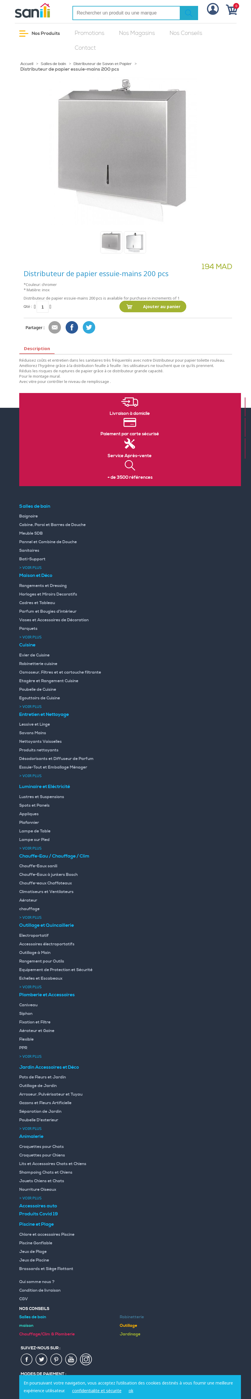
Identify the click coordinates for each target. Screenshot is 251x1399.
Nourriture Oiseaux (37, 1189)
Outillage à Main (35, 952)
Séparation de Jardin (40, 1111)
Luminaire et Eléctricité (44, 787)
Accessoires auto (38, 1206)
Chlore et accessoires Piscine (47, 1234)
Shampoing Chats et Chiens (45, 1172)
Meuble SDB (31, 533)
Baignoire (28, 516)
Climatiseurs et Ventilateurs (46, 892)
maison (26, 1325)
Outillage (128, 1325)
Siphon (26, 1013)
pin (56, 1359)
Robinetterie (132, 1317)
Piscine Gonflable (35, 1243)
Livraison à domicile (130, 413)
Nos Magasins (137, 33)
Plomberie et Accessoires (47, 995)
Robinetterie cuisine (38, 664)
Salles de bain (53, 64)
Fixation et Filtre (35, 1022)
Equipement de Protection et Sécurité (56, 970)
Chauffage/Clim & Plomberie (47, 1334)
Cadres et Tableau (37, 603)
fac (27, 1359)
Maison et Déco (35, 575)
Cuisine (27, 645)
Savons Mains (32, 733)
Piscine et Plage (36, 1224)
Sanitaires (29, 550)
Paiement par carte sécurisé (130, 434)
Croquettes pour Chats (41, 1146)
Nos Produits (39, 33)
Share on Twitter (89, 327)
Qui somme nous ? (37, 1282)
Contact (85, 48)
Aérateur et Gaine (36, 1031)
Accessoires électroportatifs (47, 944)
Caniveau (28, 1005)
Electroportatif (34, 935)
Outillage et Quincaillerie (46, 925)
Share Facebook (72, 327)
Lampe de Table (35, 831)
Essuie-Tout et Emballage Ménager (53, 767)
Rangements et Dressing (43, 585)
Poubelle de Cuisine (37, 689)
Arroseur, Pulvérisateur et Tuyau (50, 1094)
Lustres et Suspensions (41, 797)
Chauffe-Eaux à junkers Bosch (48, 874)
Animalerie (31, 1136)
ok (131, 1390)
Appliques (29, 814)
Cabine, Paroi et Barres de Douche (52, 525)
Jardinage (130, 1334)
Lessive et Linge (34, 724)
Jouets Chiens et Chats (41, 1181)
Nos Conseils (186, 33)
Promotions (89, 33)
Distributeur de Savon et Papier (103, 64)
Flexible (26, 1039)
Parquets (28, 628)
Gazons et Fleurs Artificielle (45, 1103)
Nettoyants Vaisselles (40, 741)
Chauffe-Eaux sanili (38, 866)
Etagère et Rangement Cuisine (48, 681)
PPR (23, 1048)
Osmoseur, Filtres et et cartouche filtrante (60, 672)
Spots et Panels (34, 805)
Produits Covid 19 (38, 1214)
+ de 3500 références (130, 477)
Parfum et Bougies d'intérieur (48, 611)
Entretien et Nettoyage (44, 714)
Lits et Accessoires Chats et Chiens (52, 1164)
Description (37, 348)
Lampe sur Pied (34, 839)
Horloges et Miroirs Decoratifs (48, 594)
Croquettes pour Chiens (42, 1155)
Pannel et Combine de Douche (48, 542)
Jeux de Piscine (34, 1260)
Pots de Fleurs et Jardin (42, 1077)
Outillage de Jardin (38, 1086)
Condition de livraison (40, 1290)
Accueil (26, 64)
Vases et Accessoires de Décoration (54, 620)
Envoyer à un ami (54, 327)
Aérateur (28, 900)
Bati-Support (32, 559)
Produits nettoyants (39, 750)
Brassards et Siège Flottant (46, 1269)
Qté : (28, 306)
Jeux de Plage (33, 1251)
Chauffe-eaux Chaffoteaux (45, 883)
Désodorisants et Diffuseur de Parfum (56, 758)
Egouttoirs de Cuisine (39, 698)
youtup (71, 1359)
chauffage (29, 909)
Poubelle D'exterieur (38, 1120)
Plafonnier (29, 822)
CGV (23, 1299)
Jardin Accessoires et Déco (49, 1067)
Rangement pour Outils (41, 961)
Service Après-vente (130, 456)
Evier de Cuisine (34, 655)
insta (86, 1359)
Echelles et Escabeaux (40, 978)
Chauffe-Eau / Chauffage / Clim (54, 856)
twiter (41, 1359)
